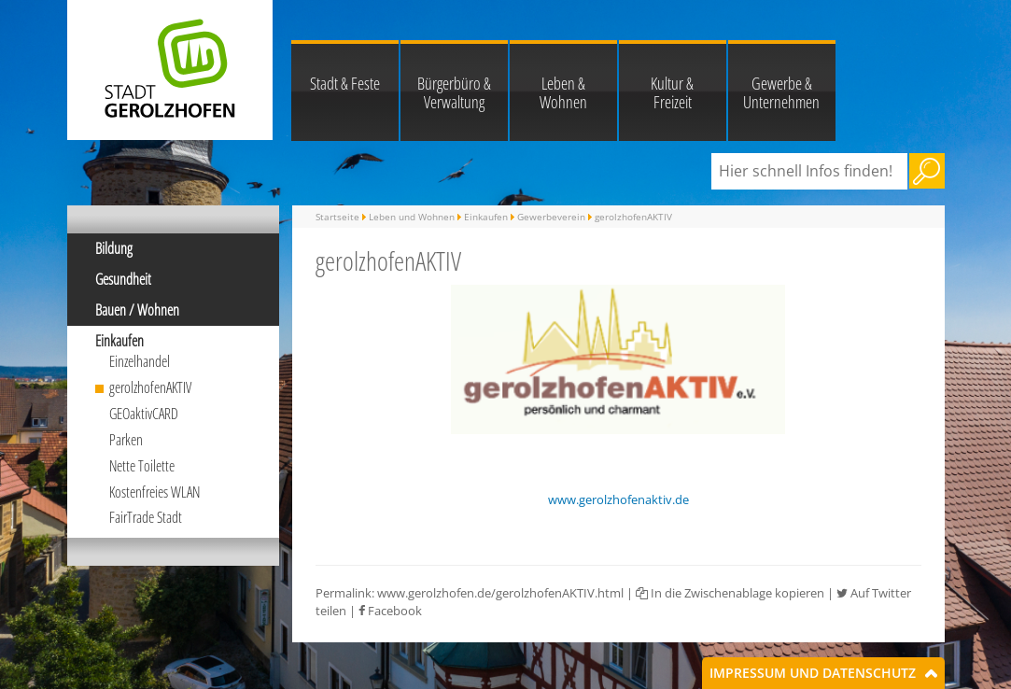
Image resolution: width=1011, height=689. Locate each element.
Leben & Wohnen (563, 92)
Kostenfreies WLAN (154, 492)
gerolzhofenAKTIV (150, 387)
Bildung (114, 248)
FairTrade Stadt (145, 517)
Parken (126, 439)
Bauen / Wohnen (137, 310)
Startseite (337, 216)
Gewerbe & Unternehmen (781, 92)
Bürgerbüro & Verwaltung (454, 92)
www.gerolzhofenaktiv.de (618, 499)
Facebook (390, 610)
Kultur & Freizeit (672, 92)
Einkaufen (119, 340)
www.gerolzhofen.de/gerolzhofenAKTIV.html (500, 592)
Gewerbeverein (551, 216)
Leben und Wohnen (412, 216)
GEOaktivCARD (143, 413)
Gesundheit (123, 279)
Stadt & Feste (345, 83)
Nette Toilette (142, 466)
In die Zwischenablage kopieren (730, 592)
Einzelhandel (139, 361)
